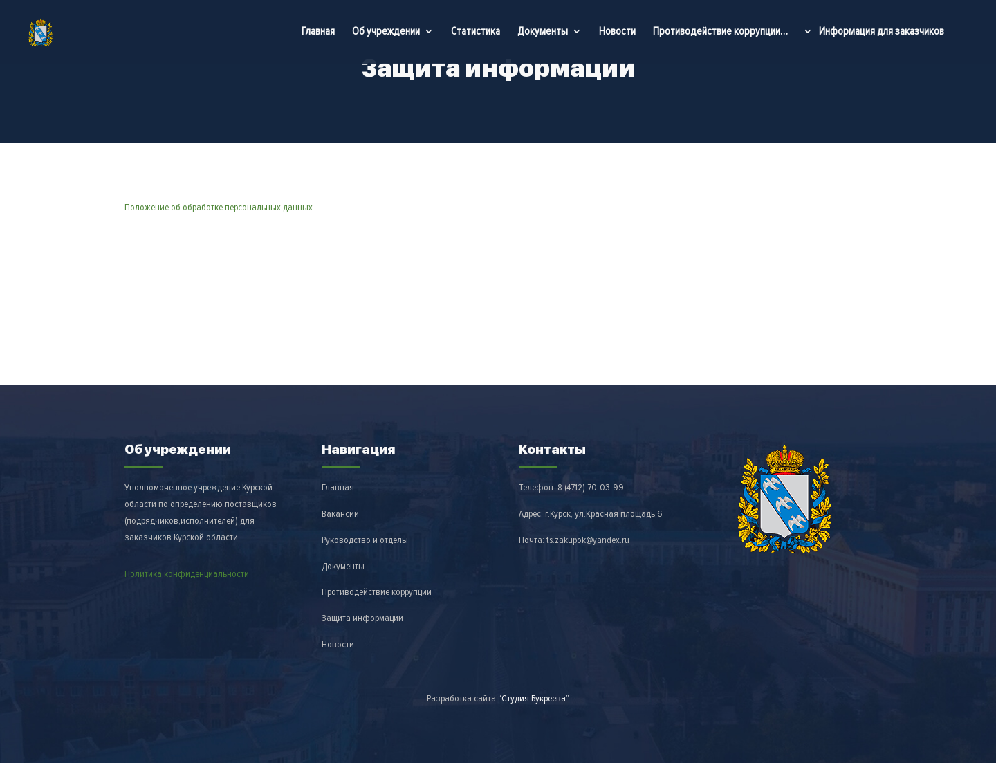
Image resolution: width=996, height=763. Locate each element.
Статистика (475, 31)
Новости (617, 31)
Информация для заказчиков (881, 32)
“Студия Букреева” (533, 698)
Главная (318, 31)
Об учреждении (386, 32)
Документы (542, 32)
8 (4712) (590, 487)
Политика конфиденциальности (186, 574)
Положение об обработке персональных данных (218, 207)
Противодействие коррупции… (720, 31)
